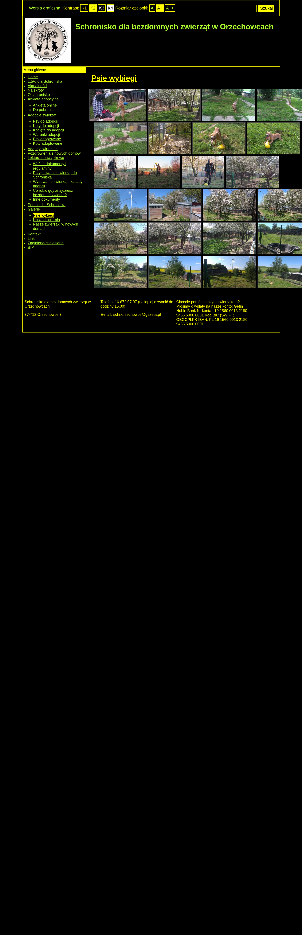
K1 (84, 8)
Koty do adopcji (46, 126)
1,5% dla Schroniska (45, 81)
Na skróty (36, 90)
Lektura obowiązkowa (46, 158)
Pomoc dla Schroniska (47, 205)
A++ (170, 8)
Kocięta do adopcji (48, 130)
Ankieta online (45, 105)
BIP (31, 247)
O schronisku (39, 95)
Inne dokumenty (46, 199)
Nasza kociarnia (46, 220)
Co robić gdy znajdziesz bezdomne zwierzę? (53, 192)
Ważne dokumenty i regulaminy (49, 166)
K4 (110, 8)
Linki (32, 238)
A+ (159, 8)
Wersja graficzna (44, 8)
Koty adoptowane (47, 143)
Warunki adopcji (46, 134)
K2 (92, 8)
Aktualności (37, 86)
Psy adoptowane (47, 139)
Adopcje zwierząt (42, 115)
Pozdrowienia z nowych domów (54, 153)
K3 (101, 8)
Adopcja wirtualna (43, 149)
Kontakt (34, 234)
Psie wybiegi (43, 215)
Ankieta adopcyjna (43, 99)
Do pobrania (43, 110)
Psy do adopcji (45, 121)
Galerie (34, 209)
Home (33, 77)
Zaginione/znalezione (46, 243)
